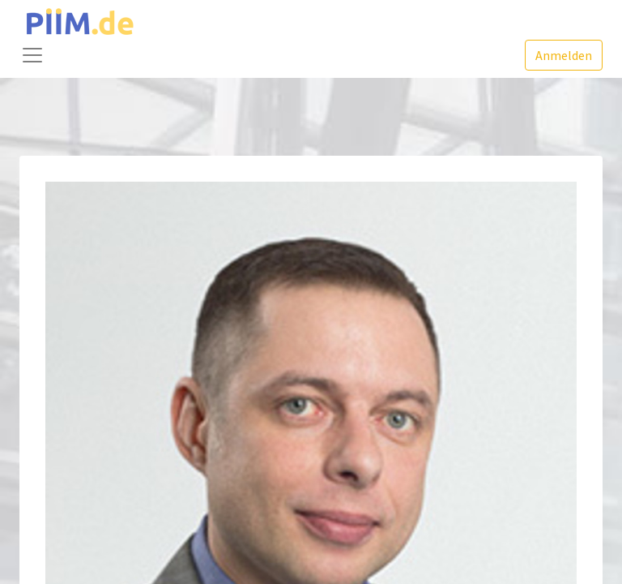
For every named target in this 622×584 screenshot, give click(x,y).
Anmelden (563, 55)
